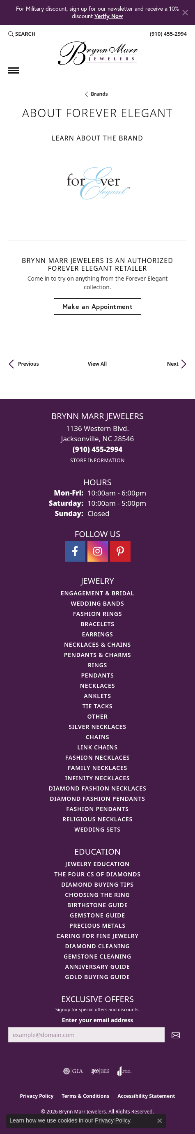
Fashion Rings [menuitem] (97, 614)
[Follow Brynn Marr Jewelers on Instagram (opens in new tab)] (97, 551)
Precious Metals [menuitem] (97, 925)
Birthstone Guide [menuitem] (97, 905)
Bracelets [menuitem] (97, 624)
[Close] (185, 12)
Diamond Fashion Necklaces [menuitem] (98, 788)
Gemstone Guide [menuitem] (97, 915)
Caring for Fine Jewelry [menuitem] (97, 936)
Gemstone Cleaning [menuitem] (97, 956)
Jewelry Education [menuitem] (97, 864)
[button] (22, 34)
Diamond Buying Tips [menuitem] (97, 884)
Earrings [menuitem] (97, 634)
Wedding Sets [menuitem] (97, 829)
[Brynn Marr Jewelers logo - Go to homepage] (98, 53)
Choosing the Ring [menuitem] (97, 895)
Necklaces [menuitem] (97, 685)
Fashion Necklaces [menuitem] (97, 757)
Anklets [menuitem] (97, 696)
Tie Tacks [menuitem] (98, 706)
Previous (28, 363)
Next (173, 363)
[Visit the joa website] (124, 1071)
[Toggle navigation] (13, 70)
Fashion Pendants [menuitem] (97, 809)
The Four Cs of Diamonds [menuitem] (97, 874)
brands (99, 93)
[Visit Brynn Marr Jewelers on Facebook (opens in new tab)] (75, 551)
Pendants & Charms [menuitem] (97, 655)
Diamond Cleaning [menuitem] (97, 946)
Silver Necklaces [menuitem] (97, 727)
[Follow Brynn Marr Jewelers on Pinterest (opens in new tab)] (120, 551)
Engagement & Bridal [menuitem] (97, 593)
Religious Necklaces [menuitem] (97, 819)
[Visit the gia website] (73, 1071)
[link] (167, 34)
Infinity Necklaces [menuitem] (97, 778)
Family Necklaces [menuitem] (97, 768)
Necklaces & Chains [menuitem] (97, 644)
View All (97, 363)
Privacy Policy (37, 1096)
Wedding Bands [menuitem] (97, 603)
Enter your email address (97, 1020)
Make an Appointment (97, 306)
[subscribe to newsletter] (176, 1034)
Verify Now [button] (108, 16)
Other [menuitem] (97, 716)
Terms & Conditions (85, 1096)
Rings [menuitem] (97, 665)
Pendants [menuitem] (97, 675)
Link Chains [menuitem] (97, 747)
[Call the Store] (98, 449)
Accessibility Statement (146, 1096)
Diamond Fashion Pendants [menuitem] (97, 798)
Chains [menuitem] (98, 737)
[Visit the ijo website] (100, 1071)
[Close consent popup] (159, 1120)
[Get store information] (97, 460)
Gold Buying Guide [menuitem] (97, 977)
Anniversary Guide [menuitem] (97, 966)
